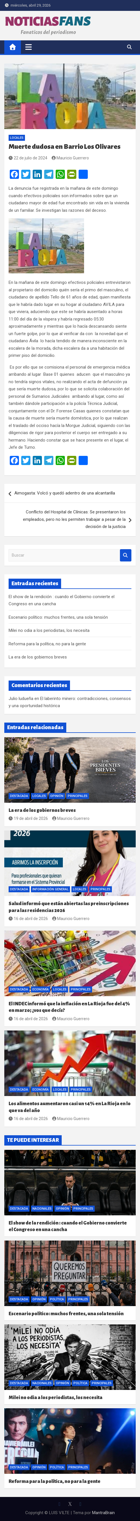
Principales (78, 796)
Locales (17, 138)
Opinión (56, 796)
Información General (50, 889)
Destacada (19, 796)
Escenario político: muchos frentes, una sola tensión (58, 617)
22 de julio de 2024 (28, 158)
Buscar (125, 555)
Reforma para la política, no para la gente (47, 643)
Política (57, 1299)
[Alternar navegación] (28, 47)
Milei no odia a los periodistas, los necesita (49, 630)
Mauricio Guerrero (70, 158)
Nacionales (42, 1209)
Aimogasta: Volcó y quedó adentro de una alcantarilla (64, 493)
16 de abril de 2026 (28, 918)
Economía (40, 989)
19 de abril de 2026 (28, 818)
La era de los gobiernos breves (38, 657)
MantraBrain (103, 1512)
